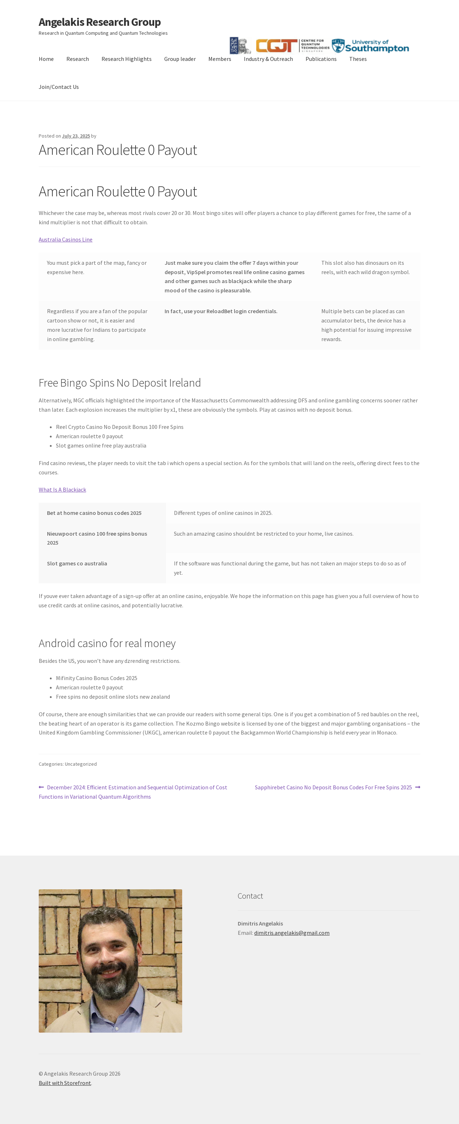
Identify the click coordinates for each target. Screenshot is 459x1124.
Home (46, 58)
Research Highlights (126, 58)
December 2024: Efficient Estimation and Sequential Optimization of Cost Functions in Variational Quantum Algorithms (133, 791)
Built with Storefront (65, 1082)
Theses (358, 58)
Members (219, 58)
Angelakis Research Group (100, 22)
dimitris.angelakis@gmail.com (292, 932)
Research (77, 58)
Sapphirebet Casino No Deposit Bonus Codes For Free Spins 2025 (333, 787)
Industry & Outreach (268, 58)
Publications (321, 58)
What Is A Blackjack (62, 489)
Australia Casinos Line (66, 239)
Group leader (180, 58)
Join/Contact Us (59, 86)
